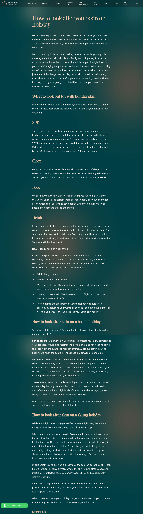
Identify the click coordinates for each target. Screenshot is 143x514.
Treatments (46, 3)
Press (116, 3)
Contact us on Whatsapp (14, 505)
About (58, 3)
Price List (96, 3)
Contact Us (70, 3)
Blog (105, 3)
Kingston (137, 3)
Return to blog (39, 512)
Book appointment (83, 3)
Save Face (125, 3)
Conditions (32, 3)
